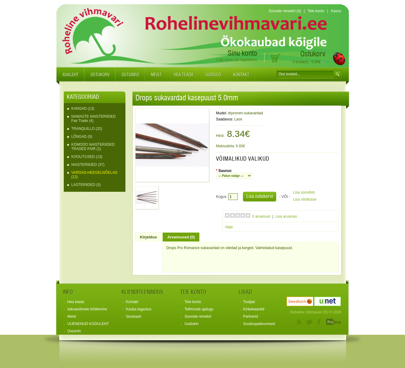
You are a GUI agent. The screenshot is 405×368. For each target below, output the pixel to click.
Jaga (229, 227)
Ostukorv (100, 75)
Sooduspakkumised (259, 324)
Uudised (213, 75)
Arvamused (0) (181, 237)
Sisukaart (133, 316)
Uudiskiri (192, 324)
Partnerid (250, 316)
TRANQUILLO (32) (86, 129)
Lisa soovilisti (304, 192)
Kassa (336, 11)
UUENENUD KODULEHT (88, 324)
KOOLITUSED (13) (87, 157)
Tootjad (249, 302)
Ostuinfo (130, 75)
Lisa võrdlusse (304, 199)
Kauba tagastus (138, 309)
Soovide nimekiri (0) (285, 11)
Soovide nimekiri (198, 316)
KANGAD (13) (82, 108)
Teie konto (316, 11)
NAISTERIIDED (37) (88, 165)
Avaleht (70, 75)
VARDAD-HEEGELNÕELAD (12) (94, 174)
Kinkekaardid (253, 309)
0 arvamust (261, 216)
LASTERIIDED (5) (86, 185)
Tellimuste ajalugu (199, 309)
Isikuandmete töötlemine (87, 309)
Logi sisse (225, 60)
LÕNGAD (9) (81, 136)
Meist (156, 75)
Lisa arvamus (286, 216)
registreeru (248, 60)
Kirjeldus (148, 237)
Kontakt (241, 75)
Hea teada (183, 75)
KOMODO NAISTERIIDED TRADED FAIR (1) (93, 146)
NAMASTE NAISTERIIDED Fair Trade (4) (93, 118)
